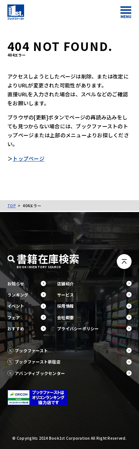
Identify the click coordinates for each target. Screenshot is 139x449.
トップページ (28, 158)
